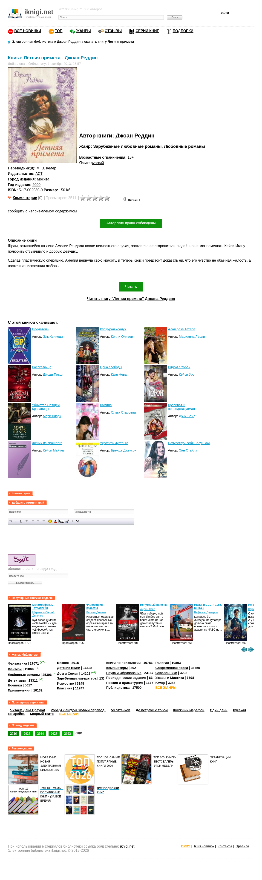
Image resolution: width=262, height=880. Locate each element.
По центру (38, 521)
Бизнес (63, 663)
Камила (106, 405)
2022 (67, 733)
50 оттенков (120, 710)
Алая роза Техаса (181, 329)
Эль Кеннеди (53, 336)
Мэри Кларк (52, 416)
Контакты (225, 846)
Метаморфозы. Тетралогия (42, 606)
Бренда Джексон (123, 450)
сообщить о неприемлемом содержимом (42, 211)
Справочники (166, 673)
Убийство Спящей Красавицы (46, 407)
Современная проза (171, 668)
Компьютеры (117, 668)
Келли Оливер (122, 336)
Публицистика (118, 687)
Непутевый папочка (153, 604)
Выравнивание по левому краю (33, 521)
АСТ (39, 174)
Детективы (17, 680)
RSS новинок (204, 846)
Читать (131, 287)
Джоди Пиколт (54, 374)
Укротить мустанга (114, 443)
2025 (27, 733)
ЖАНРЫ (83, 31)
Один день (218, 710)
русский (97, 163)
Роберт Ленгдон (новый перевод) (78, 710)
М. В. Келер (46, 168)
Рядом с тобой (179, 367)
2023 (54, 733)
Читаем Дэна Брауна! (27, 710)
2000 (36, 185)
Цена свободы (111, 367)
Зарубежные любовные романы (127, 146)
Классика (64, 688)
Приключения (19, 690)
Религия (162, 663)
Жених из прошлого (47, 443)
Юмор (160, 683)
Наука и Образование (123, 673)
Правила (242, 846)
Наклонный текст (16, 521)
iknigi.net (127, 846)
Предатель (40, 329)
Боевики (15, 685)
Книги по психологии (123, 663)
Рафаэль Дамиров (206, 612)
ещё (78, 733)
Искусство (65, 683)
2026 (13, 733)
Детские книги (68, 668)
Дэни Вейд (187, 416)
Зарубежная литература (76, 678)
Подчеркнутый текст (21, 521)
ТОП (59, 31)
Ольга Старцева (123, 412)
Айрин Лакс (147, 609)
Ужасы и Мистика (169, 678)
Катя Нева (119, 374)
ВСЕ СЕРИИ (68, 714)
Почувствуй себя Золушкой (189, 443)
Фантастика (17, 663)
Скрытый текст (61, 521)
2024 (40, 733)
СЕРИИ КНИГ (147, 31)
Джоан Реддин (134, 135)
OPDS (185, 846)
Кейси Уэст (187, 374)
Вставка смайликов (50, 521)
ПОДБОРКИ (183, 31)
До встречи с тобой (152, 710)
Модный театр (42, 714)
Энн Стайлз (188, 450)
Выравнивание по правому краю (43, 521)
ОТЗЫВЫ (113, 31)
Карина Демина (96, 612)
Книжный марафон (188, 710)
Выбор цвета (55, 521)
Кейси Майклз (53, 450)
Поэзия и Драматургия (124, 683)
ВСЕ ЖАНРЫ (165, 687)
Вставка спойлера (77, 521)
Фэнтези (15, 669)
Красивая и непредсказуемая (181, 407)
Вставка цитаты (67, 521)
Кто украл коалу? (113, 329)
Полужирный (10, 521)
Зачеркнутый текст (26, 521)
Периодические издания (126, 678)
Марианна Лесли (192, 336)
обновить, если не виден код (32, 569)
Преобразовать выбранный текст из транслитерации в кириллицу (72, 521)
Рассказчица (41, 367)
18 (129, 157)
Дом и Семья (67, 673)
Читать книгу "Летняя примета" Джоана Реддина (131, 299)
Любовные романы (184, 146)
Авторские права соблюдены (130, 223)
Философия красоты (94, 606)
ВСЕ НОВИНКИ (27, 31)
